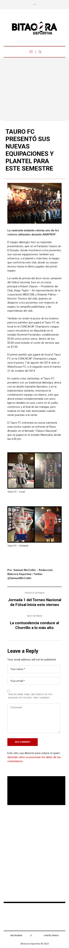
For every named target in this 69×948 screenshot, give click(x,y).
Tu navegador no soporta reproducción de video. (36, 790)
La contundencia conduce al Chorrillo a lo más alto (34, 625)
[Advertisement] (34, 88)
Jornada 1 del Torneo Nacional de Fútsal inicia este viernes (34, 602)
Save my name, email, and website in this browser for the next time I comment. (30, 696)
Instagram (16, 935)
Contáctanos (51, 935)
